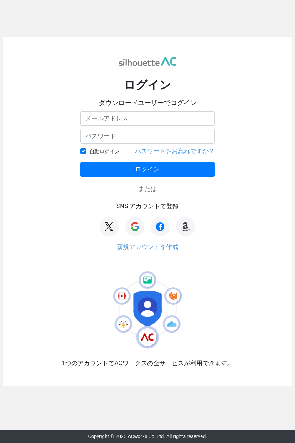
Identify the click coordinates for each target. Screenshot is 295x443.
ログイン (147, 169)
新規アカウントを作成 (147, 247)
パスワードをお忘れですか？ (175, 151)
